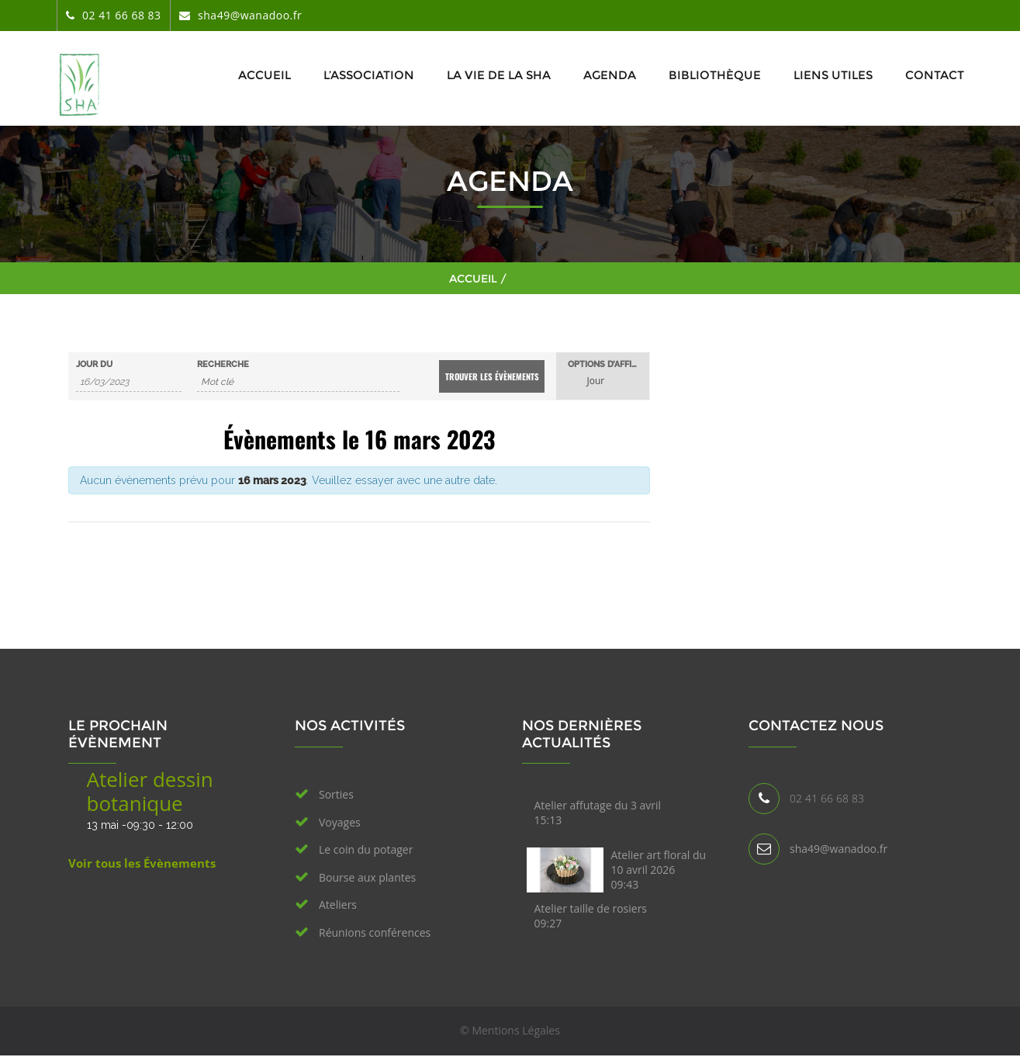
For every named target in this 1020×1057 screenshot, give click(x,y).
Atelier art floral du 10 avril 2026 (659, 869)
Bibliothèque (715, 75)
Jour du (94, 364)
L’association (368, 75)
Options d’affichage (608, 364)
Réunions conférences (374, 932)
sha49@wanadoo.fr (838, 848)
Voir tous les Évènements (142, 863)
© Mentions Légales (510, 1030)
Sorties (336, 794)
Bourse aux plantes (367, 877)
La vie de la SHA (499, 75)
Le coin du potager (366, 849)
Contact (934, 75)
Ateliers (338, 904)
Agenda (609, 75)
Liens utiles (833, 75)
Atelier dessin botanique (150, 791)
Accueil (264, 75)
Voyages (340, 822)
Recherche (223, 364)
